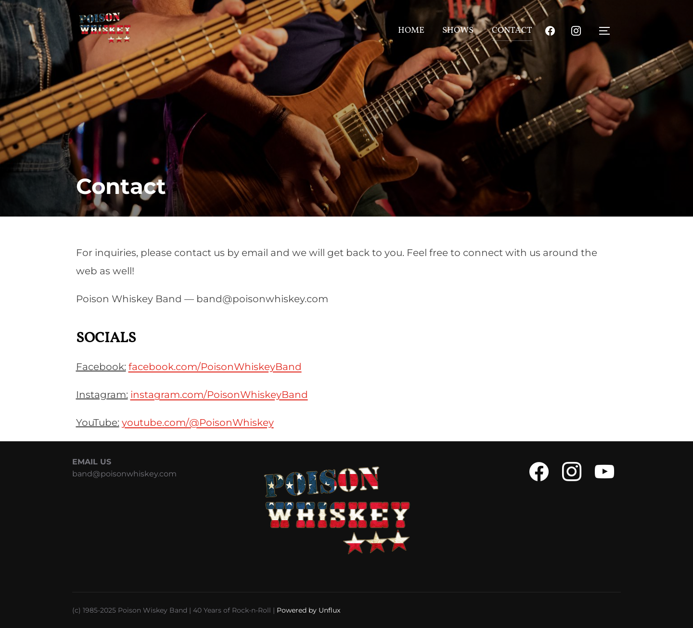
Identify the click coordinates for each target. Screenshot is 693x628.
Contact (512, 31)
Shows (458, 31)
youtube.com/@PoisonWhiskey (198, 422)
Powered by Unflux (308, 610)
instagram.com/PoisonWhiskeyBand (219, 394)
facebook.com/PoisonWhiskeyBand (215, 366)
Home (411, 31)
